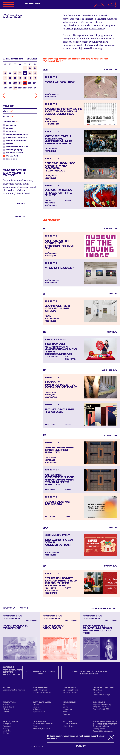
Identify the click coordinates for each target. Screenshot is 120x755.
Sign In (20, 203)
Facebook (7, 726)
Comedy (10, 125)
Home (6, 687)
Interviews (67, 709)
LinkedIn (6, 731)
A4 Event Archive (70, 692)
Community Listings (101, 695)
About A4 (9, 702)
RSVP (67, 200)
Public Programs (40, 690)
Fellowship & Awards (42, 692)
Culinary (10, 131)
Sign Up (20, 216)
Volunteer (37, 709)
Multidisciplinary (15, 140)
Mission (6, 704)
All (64, 704)
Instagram (7, 724)
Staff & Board (8, 707)
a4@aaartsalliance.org (89, 48)
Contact (6, 712)
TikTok (6, 733)
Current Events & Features (14, 690)
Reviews (66, 714)
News (65, 712)
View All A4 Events (104, 608)
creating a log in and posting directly (85, 28)
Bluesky (6, 729)
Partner (36, 707)
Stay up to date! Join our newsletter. (89, 673)
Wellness (11, 159)
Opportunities (103, 687)
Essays (65, 707)
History (6, 709)
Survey (81, 746)
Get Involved (42, 702)
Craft (9, 128)
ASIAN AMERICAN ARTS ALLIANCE (12, 671)
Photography (13, 150)
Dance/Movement (16, 134)
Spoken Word (14, 153)
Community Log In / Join (40, 673)
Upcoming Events (70, 690)
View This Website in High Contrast (105, 723)
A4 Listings (97, 692)
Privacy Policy (99, 729)
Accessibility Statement (103, 731)
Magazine (69, 702)
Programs (40, 687)
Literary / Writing (16, 137)
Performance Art (16, 146)
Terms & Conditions (101, 726)
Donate (36, 704)
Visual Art (11, 156)
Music (9, 143)
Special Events (39, 712)
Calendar (32, 4)
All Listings (97, 690)
